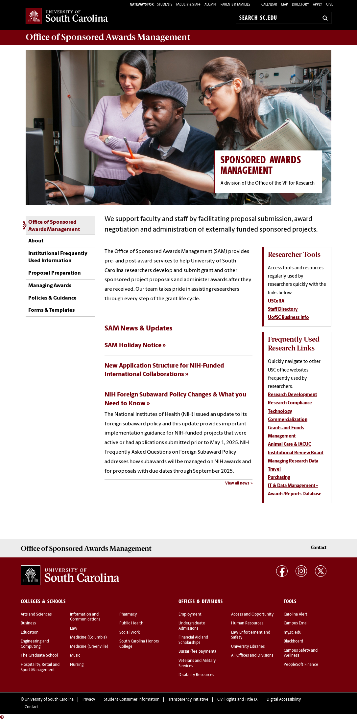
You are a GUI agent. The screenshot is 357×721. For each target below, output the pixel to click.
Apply (317, 5)
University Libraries (248, 647)
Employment (190, 615)
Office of (108, 37)
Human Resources (247, 623)
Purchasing (279, 477)
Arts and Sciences (36, 615)
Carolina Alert (295, 615)
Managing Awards (49, 285)
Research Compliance (290, 403)
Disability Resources (196, 675)
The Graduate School (39, 656)
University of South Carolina (49, 700)
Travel (274, 469)
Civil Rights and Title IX (237, 700)
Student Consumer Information (131, 700)
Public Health (131, 623)
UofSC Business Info (288, 317)
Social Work (129, 633)
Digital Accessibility (284, 700)
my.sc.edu (292, 633)
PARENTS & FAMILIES (235, 5)
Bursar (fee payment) (197, 652)
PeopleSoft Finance (301, 665)
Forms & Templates (51, 310)
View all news (237, 483)
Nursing (76, 665)
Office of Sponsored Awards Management (54, 226)
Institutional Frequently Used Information (57, 257)
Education (29, 633)
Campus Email (296, 623)
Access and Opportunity (252, 615)
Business (28, 623)
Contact (318, 548)
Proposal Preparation (54, 273)
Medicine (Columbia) (88, 638)
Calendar (269, 5)
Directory (300, 5)
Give (329, 5)
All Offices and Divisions (252, 656)
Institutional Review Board (295, 453)
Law (73, 629)
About (35, 241)
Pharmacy (128, 615)
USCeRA (276, 301)
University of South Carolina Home (67, 16)
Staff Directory (283, 309)
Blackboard (293, 641)
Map (284, 5)
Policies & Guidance (52, 298)
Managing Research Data (293, 461)
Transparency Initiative (188, 700)
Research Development (292, 395)
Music (75, 656)
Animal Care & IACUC (289, 444)
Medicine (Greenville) (89, 647)
